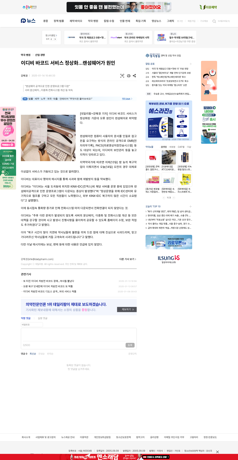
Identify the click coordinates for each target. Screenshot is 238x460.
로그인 (180, 21)
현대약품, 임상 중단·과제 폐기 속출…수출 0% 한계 (169, 215)
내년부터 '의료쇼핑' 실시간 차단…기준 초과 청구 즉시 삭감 (169, 219)
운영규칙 (132, 353)
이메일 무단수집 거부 (174, 437)
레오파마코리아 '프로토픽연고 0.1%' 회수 (167, 81)
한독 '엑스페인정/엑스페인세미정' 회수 (166, 77)
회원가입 (191, 21)
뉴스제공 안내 (67, 437)
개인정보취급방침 (102, 437)
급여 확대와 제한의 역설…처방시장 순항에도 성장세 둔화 (169, 228)
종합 (45, 21)
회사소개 (26, 437)
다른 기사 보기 (128, 259)
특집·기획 (141, 21)
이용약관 (84, 437)
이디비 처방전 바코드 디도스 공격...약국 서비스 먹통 (49, 291)
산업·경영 (40, 54)
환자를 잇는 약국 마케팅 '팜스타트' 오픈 (166, 85)
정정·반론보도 (210, 437)
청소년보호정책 (123, 437)
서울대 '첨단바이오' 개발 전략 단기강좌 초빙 (168, 73)
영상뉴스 (156, 21)
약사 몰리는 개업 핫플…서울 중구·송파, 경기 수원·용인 (169, 223)
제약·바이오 (76, 21)
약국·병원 (93, 21)
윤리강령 (154, 437)
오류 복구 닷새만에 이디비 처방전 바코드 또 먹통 (48, 286)
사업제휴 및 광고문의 (46, 437)
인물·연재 (125, 21)
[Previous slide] (51, 39)
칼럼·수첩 (109, 21)
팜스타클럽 (52, 35)
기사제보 (204, 21)
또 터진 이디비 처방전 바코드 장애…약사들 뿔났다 (48, 281)
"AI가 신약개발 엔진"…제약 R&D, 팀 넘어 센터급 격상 (169, 211)
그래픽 (170, 21)
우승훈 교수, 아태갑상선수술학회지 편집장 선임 (173, 94)
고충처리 (194, 437)
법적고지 (140, 437)
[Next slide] (55, 39)
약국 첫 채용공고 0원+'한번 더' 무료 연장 (167, 68)
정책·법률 (59, 21)
